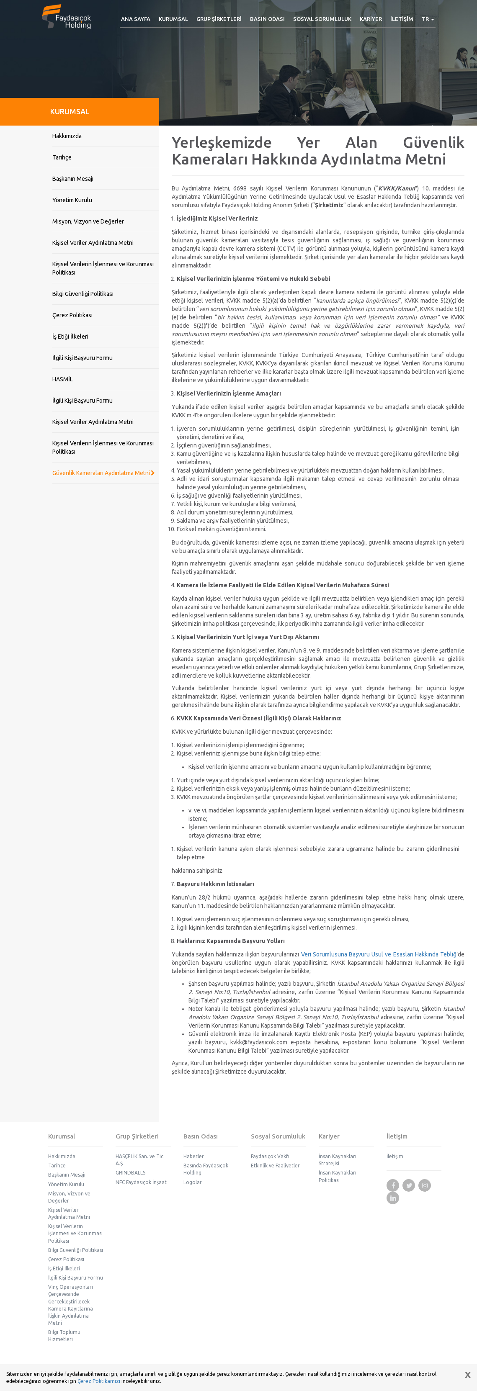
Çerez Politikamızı (98, 1381)
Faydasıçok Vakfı (270, 1156)
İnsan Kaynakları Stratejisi (337, 1160)
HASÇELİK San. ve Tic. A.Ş (140, 1160)
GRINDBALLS (130, 1172)
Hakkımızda (67, 136)
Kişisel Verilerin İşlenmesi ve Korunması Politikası (103, 268)
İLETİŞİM (401, 19)
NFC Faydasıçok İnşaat (141, 1182)
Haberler (193, 1156)
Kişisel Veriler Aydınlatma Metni (93, 242)
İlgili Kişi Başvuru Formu (82, 358)
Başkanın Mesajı (72, 178)
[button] (173, 18)
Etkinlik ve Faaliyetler (275, 1165)
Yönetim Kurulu (72, 200)
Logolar (192, 1182)
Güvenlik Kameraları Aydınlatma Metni (103, 473)
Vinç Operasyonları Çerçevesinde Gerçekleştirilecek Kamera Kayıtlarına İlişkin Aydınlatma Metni (70, 1305)
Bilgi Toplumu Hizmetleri (64, 1335)
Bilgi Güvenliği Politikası (82, 293)
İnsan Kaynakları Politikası (337, 1176)
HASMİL (62, 379)
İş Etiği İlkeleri (70, 336)
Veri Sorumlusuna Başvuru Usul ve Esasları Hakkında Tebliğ (378, 954)
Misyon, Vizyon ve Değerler (88, 221)
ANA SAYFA (135, 19)
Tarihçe (62, 157)
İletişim (395, 1156)
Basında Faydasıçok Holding (205, 1169)
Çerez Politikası (72, 315)
